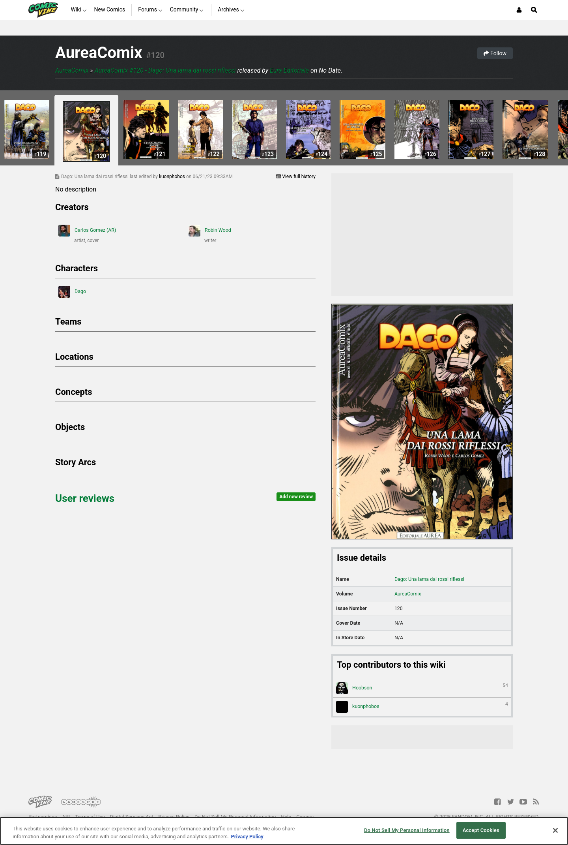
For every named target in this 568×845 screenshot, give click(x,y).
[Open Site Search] (534, 10)
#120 (155, 55)
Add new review (296, 496)
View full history (296, 176)
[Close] (555, 830)
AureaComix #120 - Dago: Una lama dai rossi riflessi (165, 70)
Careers (305, 817)
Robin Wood (210, 231)
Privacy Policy (173, 817)
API (66, 817)
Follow (495, 53)
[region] (284, 831)
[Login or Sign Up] (519, 10)
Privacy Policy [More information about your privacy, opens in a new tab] (247, 836)
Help (286, 817)
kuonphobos (172, 176)
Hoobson (422, 688)
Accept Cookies (481, 830)
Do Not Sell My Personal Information (235, 817)
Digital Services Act (131, 817)
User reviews (84, 498)
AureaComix (98, 52)
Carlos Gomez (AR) (87, 231)
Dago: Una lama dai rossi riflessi (429, 579)
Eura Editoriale (289, 70)
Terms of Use (90, 817)
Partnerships (42, 817)
